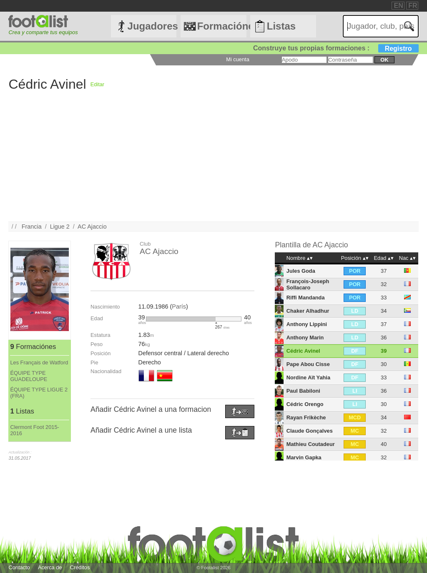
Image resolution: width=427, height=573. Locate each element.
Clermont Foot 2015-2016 (34, 430)
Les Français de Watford (39, 362)
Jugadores (152, 26)
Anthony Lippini (306, 324)
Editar (97, 84)
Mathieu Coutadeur (310, 444)
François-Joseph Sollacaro (307, 284)
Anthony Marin (305, 337)
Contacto (19, 567)
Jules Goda (300, 271)
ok (384, 60)
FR (412, 5)
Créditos (80, 567)
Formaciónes (221, 26)
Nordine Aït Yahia (308, 377)
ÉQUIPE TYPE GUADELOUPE (28, 376)
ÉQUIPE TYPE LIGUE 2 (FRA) (39, 392)
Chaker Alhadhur (307, 311)
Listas (281, 26)
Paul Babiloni (303, 391)
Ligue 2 (60, 226)
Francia (32, 226)
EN (398, 5)
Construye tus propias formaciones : (336, 48)
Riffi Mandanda (305, 297)
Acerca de (50, 567)
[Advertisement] (213, 163)
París (179, 306)
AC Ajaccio (92, 226)
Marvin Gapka (304, 457)
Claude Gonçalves (309, 431)
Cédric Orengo (305, 404)
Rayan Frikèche (306, 417)
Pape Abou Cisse (308, 364)
